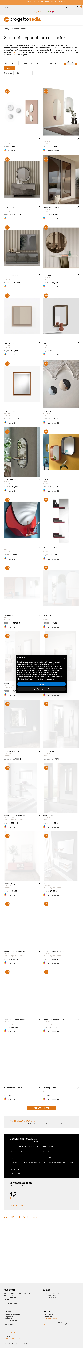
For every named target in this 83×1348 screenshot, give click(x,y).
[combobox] (11, 63)
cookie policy (47, 670)
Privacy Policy (49, 1315)
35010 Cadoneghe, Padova (13, 1297)
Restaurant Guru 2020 (12, 1338)
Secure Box (9, 1323)
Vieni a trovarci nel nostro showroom (17, 1293)
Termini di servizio (58, 1325)
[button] (79, 8)
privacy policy (37, 664)
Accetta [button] (41, 684)
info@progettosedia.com (52, 1293)
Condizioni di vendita (12, 1315)
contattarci (16, 52)
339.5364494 (49, 1298)
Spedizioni (9, 1319)
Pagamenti (9, 1317)
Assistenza (9, 1325)
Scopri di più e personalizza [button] (41, 689)
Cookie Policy (48, 1317)
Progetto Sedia (9, 1332)
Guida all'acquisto (11, 1321)
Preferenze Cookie (50, 1319)
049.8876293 (49, 1295)
